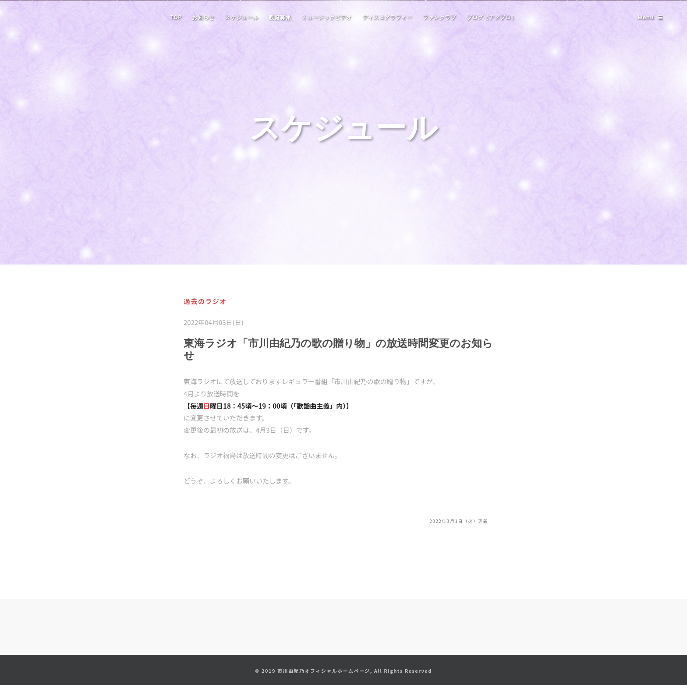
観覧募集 (280, 17)
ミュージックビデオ (326, 17)
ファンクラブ (439, 17)
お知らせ (203, 17)
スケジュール (241, 17)
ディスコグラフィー (387, 17)
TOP (176, 17)
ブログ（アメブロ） (492, 17)
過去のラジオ (205, 301)
